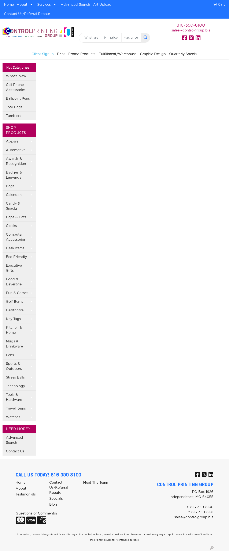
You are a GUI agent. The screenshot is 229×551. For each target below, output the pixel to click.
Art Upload (102, 4)
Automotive (15, 150)
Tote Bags (14, 107)
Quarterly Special (183, 54)
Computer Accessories (16, 237)
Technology (15, 386)
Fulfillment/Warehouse (118, 54)
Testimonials (26, 494)
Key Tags (13, 319)
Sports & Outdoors (14, 366)
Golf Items (14, 301)
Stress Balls (15, 377)
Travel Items (16, 408)
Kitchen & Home (14, 330)
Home (9, 4)
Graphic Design (153, 54)
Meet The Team (95, 482)
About (22, 4)
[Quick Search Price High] (131, 38)
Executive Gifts (14, 268)
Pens (10, 355)
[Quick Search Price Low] (112, 38)
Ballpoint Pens (18, 98)
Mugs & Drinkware (14, 344)
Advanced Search (75, 4)
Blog (53, 504)
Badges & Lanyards (14, 175)
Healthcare (14, 310)
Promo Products (81, 54)
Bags (10, 186)
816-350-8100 (191, 25)
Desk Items (15, 248)
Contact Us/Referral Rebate (27, 14)
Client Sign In (43, 54)
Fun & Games (17, 293)
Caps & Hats (16, 217)
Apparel (12, 141)
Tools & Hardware (14, 397)
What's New (16, 76)
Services (44, 4)
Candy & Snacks (13, 206)
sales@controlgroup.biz (190, 30)
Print (61, 54)
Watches (13, 417)
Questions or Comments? (37, 513)
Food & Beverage (14, 282)
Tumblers (13, 116)
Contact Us (15, 451)
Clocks (11, 226)
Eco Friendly (16, 257)
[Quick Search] (90, 38)
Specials (56, 498)
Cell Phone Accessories (16, 87)
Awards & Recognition (16, 161)
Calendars (14, 195)
